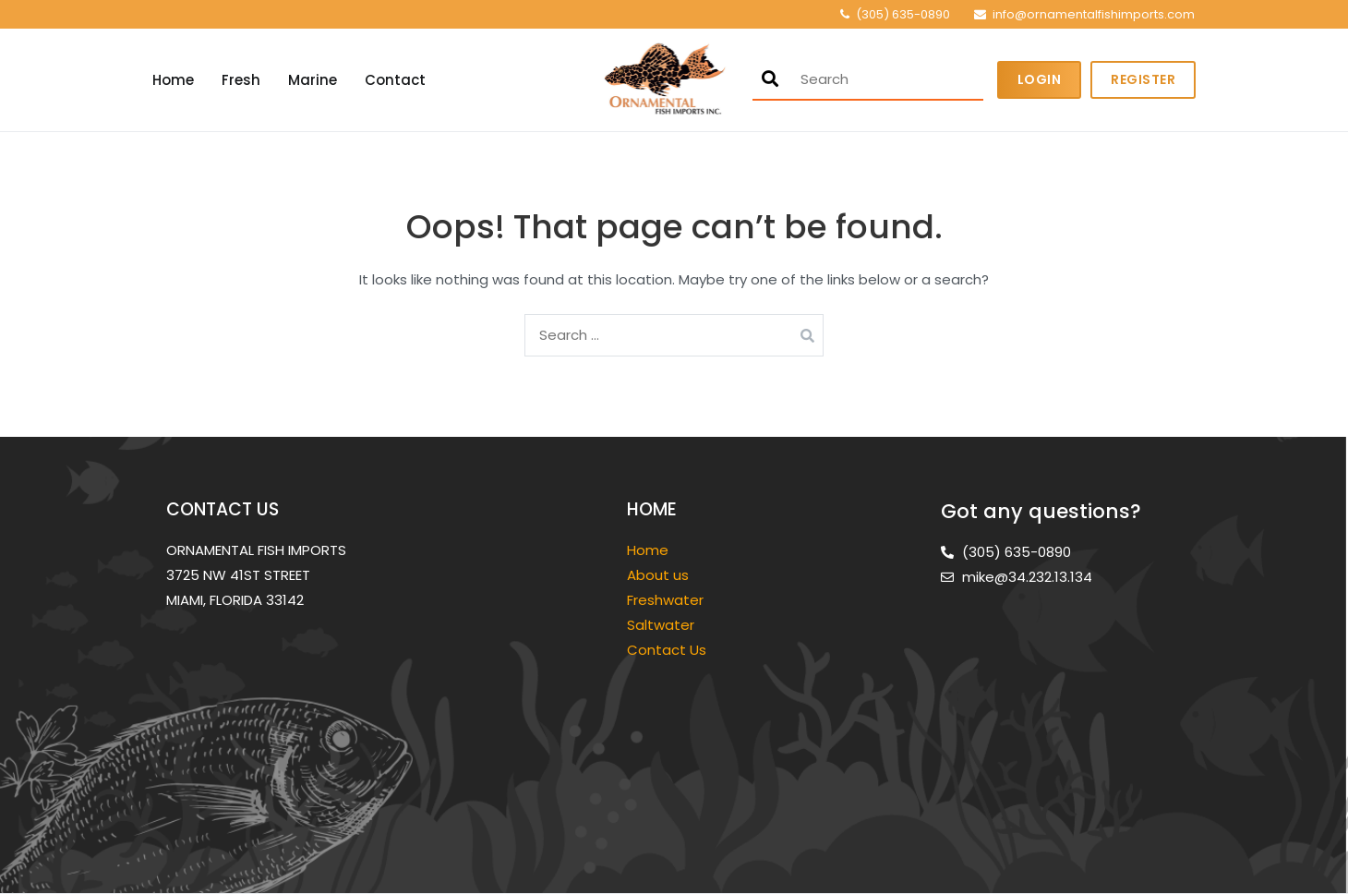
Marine (312, 80)
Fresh (241, 80)
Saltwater (662, 624)
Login (1039, 79)
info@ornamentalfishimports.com (1094, 14)
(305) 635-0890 (903, 14)
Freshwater (667, 600)
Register (1143, 79)
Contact (395, 80)
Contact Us (666, 649)
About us (658, 575)
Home (173, 80)
